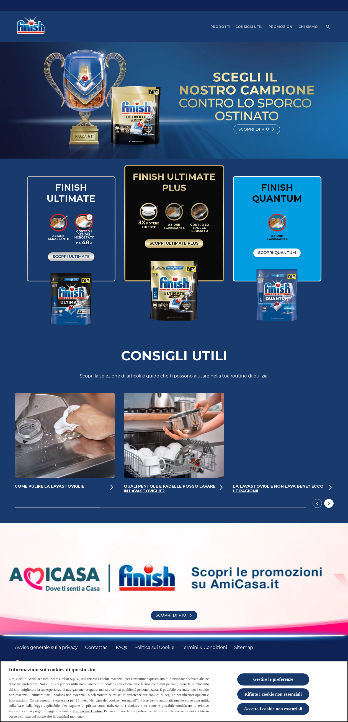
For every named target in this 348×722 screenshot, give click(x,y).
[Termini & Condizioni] (204, 647)
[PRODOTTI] (220, 27)
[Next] (329, 503)
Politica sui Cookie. (88, 711)
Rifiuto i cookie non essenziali (273, 694)
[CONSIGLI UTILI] (249, 27)
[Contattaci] (97, 647)
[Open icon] (328, 26)
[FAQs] (121, 647)
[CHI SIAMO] (308, 27)
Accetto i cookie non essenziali (273, 709)
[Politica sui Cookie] (154, 647)
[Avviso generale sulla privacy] (46, 647)
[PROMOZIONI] (281, 27)
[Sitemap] (243, 647)
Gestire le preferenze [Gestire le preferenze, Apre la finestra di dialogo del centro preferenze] (273, 679)
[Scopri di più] (257, 129)
